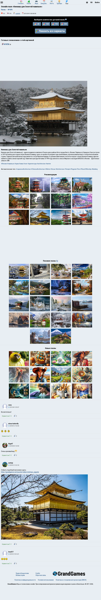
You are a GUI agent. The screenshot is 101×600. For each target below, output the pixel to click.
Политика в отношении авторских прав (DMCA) (71, 594)
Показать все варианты (50, 31)
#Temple (67, 169)
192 (55, 24)
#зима (21, 164)
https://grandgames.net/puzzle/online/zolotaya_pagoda (20, 486)
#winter (48, 164)
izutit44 (18, 13)
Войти (97, 2)
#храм (17, 164)
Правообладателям (22, 587)
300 (64, 24)
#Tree (78, 169)
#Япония (4, 164)
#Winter (47, 169)
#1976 (6, 44)
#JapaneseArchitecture (23, 169)
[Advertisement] (50, 64)
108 (46, 24)
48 (37, 24)
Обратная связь (41, 589)
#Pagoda (73, 169)
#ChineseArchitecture (38, 169)
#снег (25, 164)
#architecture (41, 164)
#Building (95, 169)
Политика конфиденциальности (25, 594)
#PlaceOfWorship (85, 169)
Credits (38, 587)
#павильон (10, 164)
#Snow (52, 169)
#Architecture (59, 169)
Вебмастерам (20, 589)
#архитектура (32, 164)
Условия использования (46, 594)
